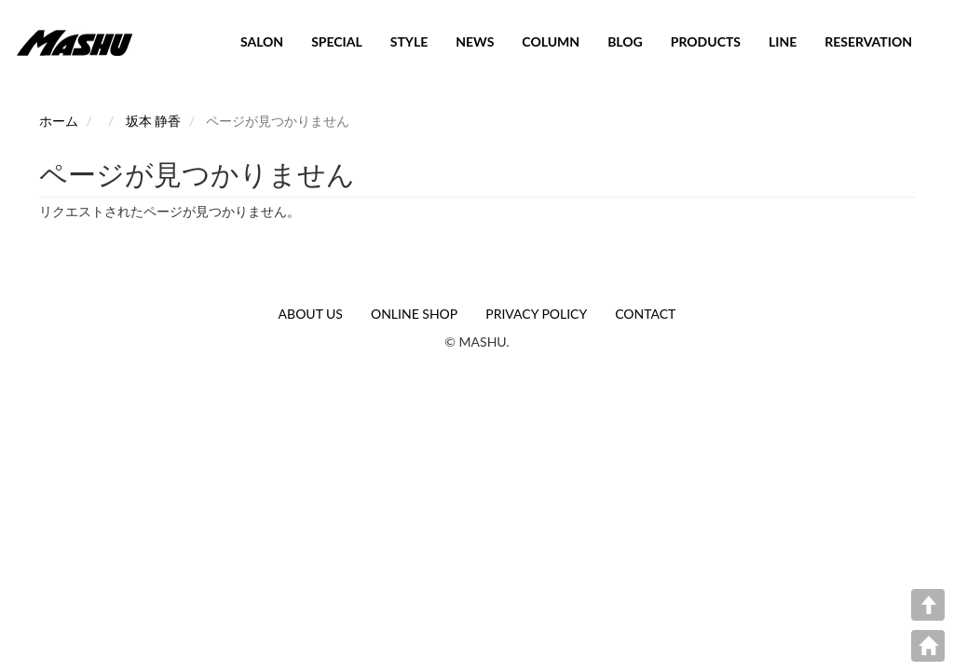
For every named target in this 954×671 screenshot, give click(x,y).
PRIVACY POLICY (536, 314)
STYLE (409, 41)
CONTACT (645, 314)
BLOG (625, 41)
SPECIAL (336, 41)
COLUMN (550, 41)
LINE (783, 41)
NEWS (475, 41)
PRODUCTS (706, 41)
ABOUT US (311, 314)
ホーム (58, 121)
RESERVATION (868, 41)
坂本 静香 (154, 121)
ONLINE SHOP (414, 314)
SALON (261, 41)
